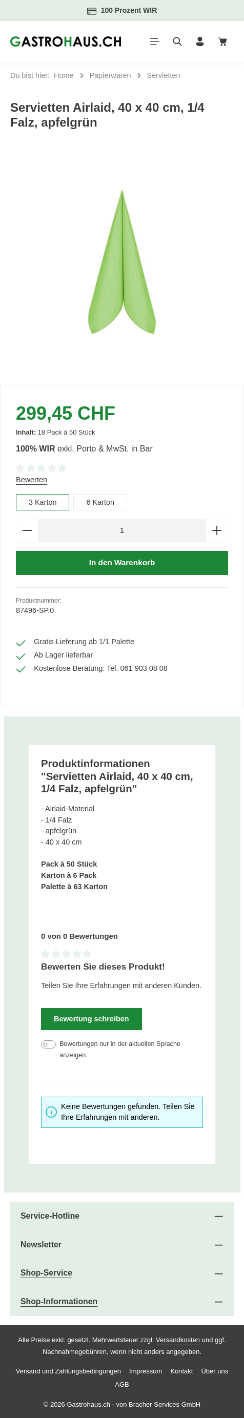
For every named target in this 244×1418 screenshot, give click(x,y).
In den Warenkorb (122, 563)
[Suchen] (177, 41)
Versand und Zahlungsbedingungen (68, 1371)
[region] (122, 262)
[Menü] (155, 41)
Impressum (145, 1371)
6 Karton (101, 502)
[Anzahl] (122, 531)
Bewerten (31, 480)
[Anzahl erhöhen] (217, 531)
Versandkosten (178, 1340)
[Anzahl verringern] (27, 531)
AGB (122, 1385)
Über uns (214, 1371)
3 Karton (43, 502)
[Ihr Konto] (200, 41)
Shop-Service (46, 1273)
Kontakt (181, 1371)
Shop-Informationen (59, 1302)
